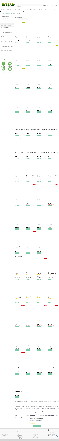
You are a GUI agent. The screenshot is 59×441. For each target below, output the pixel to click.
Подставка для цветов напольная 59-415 (18, 392)
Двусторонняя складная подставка (19, 273)
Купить (17, 42)
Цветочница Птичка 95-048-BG (42, 367)
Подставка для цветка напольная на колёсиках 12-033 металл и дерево (53, 345)
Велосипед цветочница (30, 272)
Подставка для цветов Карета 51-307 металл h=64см (53, 368)
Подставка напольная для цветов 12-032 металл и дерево (42, 344)
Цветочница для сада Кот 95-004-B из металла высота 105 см (53, 273)
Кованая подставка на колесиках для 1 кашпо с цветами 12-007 (20, 344)
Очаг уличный (19, 6)
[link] (55, 18)
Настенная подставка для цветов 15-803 (41, 273)
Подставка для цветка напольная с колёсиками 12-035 (20, 368)
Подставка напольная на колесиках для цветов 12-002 (30, 320)
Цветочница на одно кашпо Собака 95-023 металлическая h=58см (53, 297)
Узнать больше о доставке (7, 80)
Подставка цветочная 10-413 (30, 367)
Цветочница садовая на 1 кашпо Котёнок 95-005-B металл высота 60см (20, 297)
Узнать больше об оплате (7, 72)
